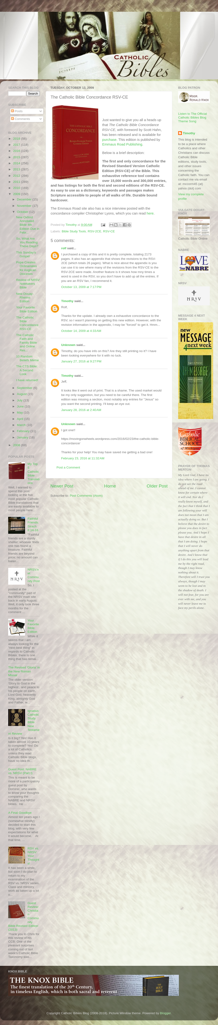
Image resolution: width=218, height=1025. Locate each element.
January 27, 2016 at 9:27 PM (81, 361)
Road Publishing (122, 144)
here (150, 213)
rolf (63, 248)
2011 (17, 182)
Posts (17, 111)
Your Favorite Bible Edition (26, 309)
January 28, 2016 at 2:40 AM (81, 410)
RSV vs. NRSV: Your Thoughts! (33, 856)
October (23, 212)
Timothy (67, 301)
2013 (17, 169)
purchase (109, 140)
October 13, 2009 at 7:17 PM (81, 287)
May (20, 412)
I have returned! (27, 380)
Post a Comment (68, 467)
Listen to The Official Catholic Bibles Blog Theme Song (192, 117)
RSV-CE (109, 231)
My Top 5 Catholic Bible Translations (33, 473)
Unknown (68, 345)
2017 (17, 144)
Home (110, 486)
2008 (17, 445)
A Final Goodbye (20, 812)
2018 (17, 138)
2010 (17, 188)
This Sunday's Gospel (26, 254)
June (21, 406)
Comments (20, 119)
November (24, 205)
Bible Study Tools (74, 231)
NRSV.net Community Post (33, 575)
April (20, 419)
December (24, 199)
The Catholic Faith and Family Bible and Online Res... (26, 342)
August (22, 394)
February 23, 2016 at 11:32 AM (82, 458)
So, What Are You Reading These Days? (27, 242)
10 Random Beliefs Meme (27, 358)
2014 (17, 163)
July (20, 400)
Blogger (165, 1013)
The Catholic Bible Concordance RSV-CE (27, 323)
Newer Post (61, 486)
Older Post (157, 486)
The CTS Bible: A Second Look (27, 370)
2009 (17, 194)
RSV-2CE (94, 231)
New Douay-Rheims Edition (25, 297)
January (23, 437)
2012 (17, 175)
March (21, 425)
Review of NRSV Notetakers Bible (28, 283)
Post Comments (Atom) (86, 495)
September (25, 388)
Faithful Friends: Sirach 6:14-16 (33, 524)
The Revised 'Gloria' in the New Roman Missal (24, 671)
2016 (17, 151)
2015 (17, 157)
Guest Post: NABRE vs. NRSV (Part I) (22, 771)
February (23, 431)
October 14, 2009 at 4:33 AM (81, 331)
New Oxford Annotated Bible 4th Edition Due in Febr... (27, 224)
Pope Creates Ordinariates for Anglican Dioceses (26, 268)
